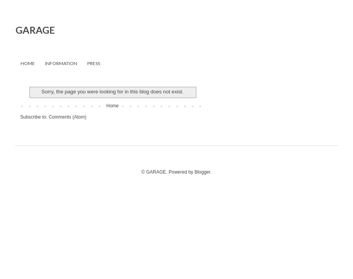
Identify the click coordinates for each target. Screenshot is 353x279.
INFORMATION (61, 63)
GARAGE (35, 30)
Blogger (202, 172)
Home (112, 105)
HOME (28, 63)
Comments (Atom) (67, 117)
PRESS (93, 63)
